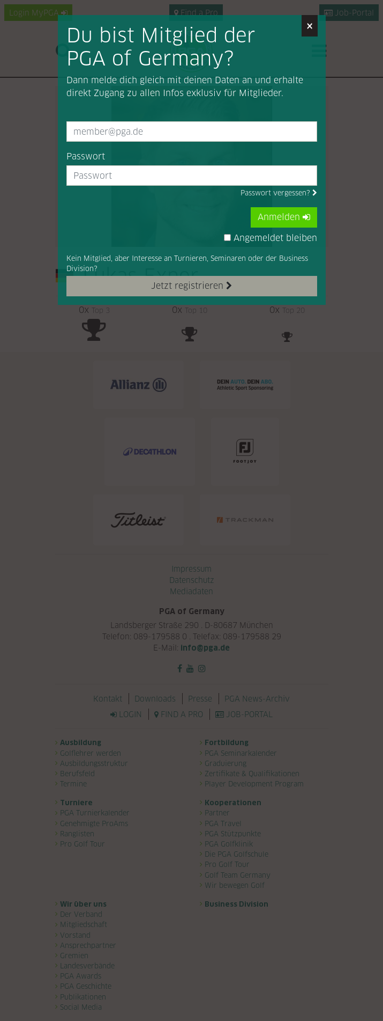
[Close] (310, 26)
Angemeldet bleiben (270, 238)
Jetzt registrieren (191, 286)
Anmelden (284, 217)
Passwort (85, 156)
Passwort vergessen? (279, 193)
